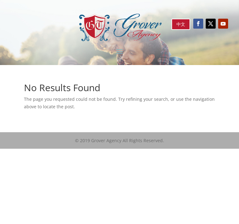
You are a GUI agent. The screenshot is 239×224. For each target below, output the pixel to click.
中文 (180, 24)
